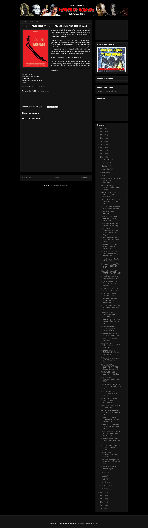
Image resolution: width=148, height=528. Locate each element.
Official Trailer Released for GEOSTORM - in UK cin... (110, 412)
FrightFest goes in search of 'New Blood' (110, 406)
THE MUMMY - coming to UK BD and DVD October (110, 346)
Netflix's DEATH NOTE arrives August (109, 468)
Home (56, 178)
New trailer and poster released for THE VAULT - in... (109, 247)
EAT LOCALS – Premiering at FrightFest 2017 (110, 379)
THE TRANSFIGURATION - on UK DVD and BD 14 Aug (111, 386)
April (103, 479)
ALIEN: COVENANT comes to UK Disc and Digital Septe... (110, 419)
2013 (102, 502)
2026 (102, 128)
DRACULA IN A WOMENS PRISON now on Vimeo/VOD (110, 400)
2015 (102, 496)
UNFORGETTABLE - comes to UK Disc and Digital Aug (110, 353)
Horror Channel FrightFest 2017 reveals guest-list (110, 207)
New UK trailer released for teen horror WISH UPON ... (110, 283)
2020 (102, 147)
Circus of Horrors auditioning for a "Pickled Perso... (108, 329)
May (103, 476)
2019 (102, 151)
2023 (102, 138)
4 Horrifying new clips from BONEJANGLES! (110, 260)
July (103, 175)
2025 (102, 132)
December (106, 160)
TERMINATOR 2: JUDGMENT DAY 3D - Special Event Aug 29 (110, 367)
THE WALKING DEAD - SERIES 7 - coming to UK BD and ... (110, 218)
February (105, 485)
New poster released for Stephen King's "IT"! (110, 294)
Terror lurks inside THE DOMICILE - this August (110, 225)
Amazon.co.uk (45, 87)
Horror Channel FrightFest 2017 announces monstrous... (110, 447)
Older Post (85, 178)
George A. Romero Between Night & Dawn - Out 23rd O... (110, 187)
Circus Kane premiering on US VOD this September (111, 180)
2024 (102, 135)
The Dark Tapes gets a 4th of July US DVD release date (110, 462)
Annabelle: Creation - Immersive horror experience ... (109, 300)
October (105, 166)
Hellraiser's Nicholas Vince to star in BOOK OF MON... (110, 266)
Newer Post (27, 178)
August (104, 172)
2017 (102, 157)
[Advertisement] (107, 29)
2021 (102, 144)
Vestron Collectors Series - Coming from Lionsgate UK (111, 201)
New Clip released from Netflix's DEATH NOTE (110, 277)
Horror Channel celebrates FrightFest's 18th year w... (110, 307)
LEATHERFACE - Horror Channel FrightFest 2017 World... (110, 194)
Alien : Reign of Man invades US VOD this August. (109, 393)
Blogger (95, 523)
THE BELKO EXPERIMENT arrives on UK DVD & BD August (110, 231)
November (106, 163)
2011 (102, 508)
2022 (102, 141)
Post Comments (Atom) (60, 185)
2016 (102, 492)
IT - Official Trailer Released (107, 212)
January (105, 488)
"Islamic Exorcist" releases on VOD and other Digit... (110, 360)
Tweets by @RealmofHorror (107, 91)
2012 (102, 505)
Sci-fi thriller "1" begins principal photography (110, 335)
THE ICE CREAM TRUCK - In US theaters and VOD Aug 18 (110, 433)
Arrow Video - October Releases (109, 340)
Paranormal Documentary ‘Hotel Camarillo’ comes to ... (110, 441)
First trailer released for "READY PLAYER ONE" (110, 272)
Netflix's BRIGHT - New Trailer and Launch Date (110, 289)
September (106, 169)
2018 (102, 154)
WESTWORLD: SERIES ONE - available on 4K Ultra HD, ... (110, 426)
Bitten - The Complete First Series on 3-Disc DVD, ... (110, 240)
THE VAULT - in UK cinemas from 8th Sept (110, 373)
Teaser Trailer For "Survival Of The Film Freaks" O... (109, 455)
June (104, 473)
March (104, 482)
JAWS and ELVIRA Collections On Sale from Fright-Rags (109, 314)
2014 (102, 499)
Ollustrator (80, 523)
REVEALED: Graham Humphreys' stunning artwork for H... (109, 254)
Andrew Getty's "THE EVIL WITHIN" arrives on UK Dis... (110, 322)
